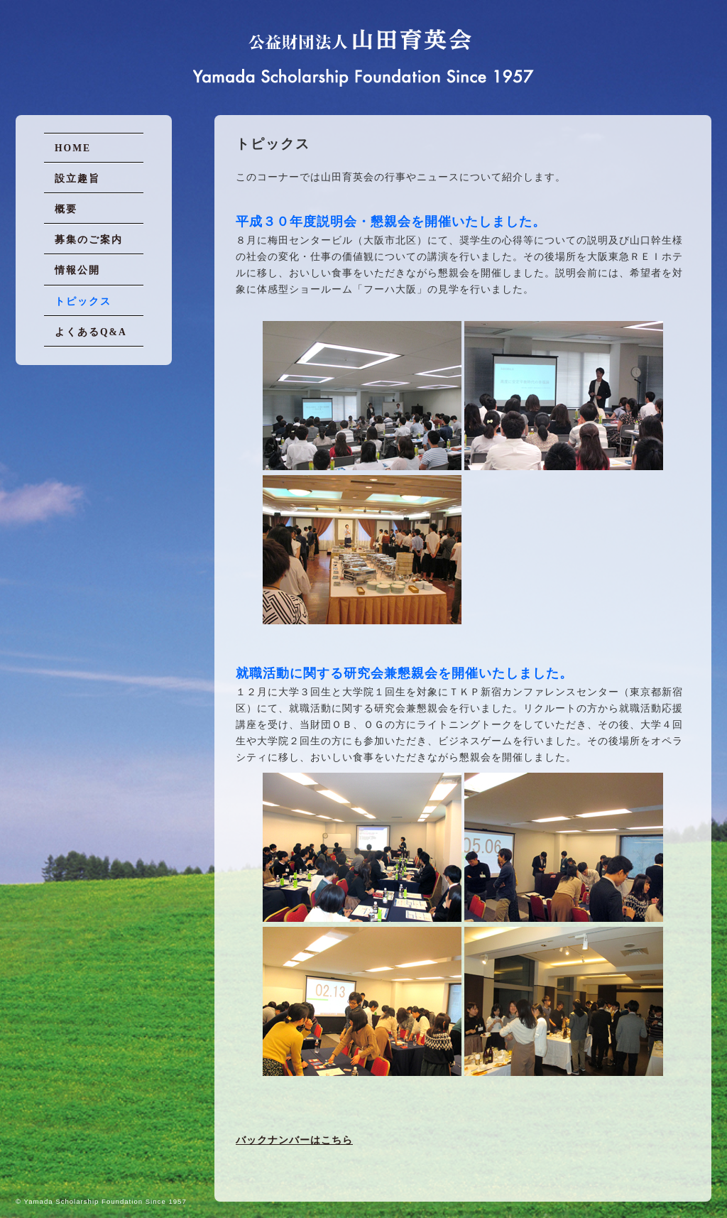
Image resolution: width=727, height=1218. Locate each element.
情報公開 (77, 270)
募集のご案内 (89, 239)
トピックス (83, 301)
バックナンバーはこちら (294, 1140)
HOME (73, 148)
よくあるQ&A (91, 332)
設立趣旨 (77, 178)
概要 (66, 209)
